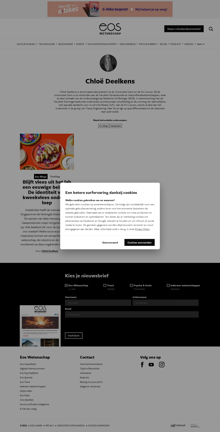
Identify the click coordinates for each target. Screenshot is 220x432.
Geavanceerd (110, 242)
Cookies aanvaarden (140, 242)
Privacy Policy (142, 229)
